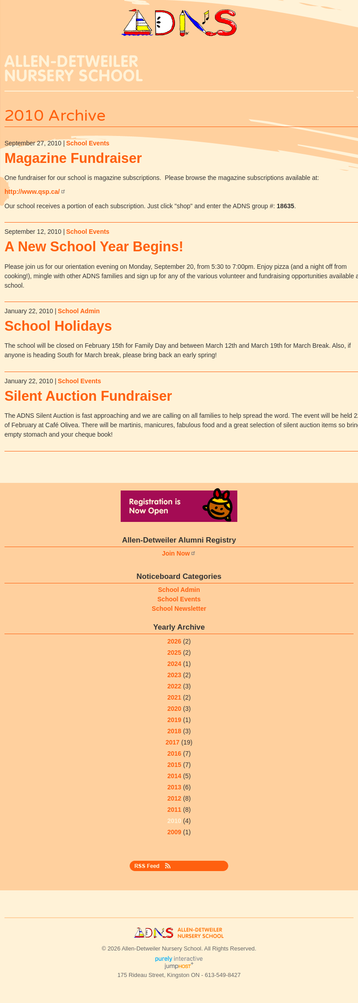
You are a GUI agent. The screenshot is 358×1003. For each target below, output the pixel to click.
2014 (174, 776)
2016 (174, 753)
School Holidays (58, 326)
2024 (174, 663)
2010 (174, 820)
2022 (174, 686)
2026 (174, 641)
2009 (174, 832)
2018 (174, 731)
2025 (174, 652)
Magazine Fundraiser (73, 158)
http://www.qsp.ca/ (35, 191)
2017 (172, 742)
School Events (87, 143)
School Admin (79, 311)
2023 (174, 675)
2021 (174, 697)
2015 (174, 764)
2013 (174, 787)
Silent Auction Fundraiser (88, 396)
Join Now (179, 553)
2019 (174, 719)
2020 (174, 708)
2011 (174, 809)
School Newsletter (179, 608)
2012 (174, 798)
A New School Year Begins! (93, 246)
